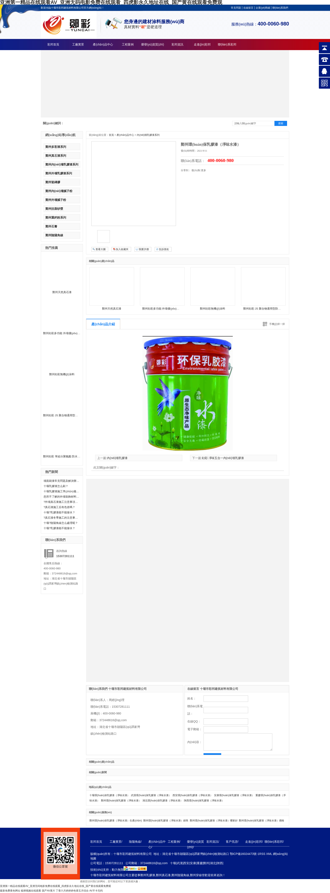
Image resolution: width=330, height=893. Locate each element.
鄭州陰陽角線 (54, 235)
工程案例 (128, 44)
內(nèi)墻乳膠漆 (117, 458)
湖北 (213, 863)
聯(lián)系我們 (280, 7)
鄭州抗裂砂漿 (54, 208)
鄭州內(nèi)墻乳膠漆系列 (61, 164)
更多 (203, 170)
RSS (262, 854)
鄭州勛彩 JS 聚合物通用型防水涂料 (64, 415)
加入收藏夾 (122, 249)
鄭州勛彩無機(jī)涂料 (61, 374)
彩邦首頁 (53, 44)
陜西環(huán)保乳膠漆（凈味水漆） (204, 800)
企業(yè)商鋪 (263, 7)
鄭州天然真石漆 (62, 292)
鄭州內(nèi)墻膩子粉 (58, 191)
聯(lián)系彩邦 (227, 44)
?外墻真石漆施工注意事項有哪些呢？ (61, 501)
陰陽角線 (135, 841)
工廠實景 (78, 44)
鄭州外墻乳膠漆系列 (58, 173)
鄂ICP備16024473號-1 (244, 854)
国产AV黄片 (48, 890)
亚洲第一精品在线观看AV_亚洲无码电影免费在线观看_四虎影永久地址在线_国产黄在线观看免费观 (55, 886)
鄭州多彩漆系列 (55, 146)
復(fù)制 (196, 170)
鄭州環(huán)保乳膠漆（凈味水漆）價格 (261, 820)
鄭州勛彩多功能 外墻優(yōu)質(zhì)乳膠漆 (68, 333)
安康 (193, 863)
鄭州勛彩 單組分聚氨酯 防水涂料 (63, 456)
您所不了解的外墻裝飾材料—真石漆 (61, 496)
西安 (186, 863)
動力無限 (118, 869)
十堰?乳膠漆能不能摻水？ (59, 528)
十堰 (173, 863)
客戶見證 (232, 841)
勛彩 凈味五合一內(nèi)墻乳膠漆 (223, 458)
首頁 (111, 134)
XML (269, 854)
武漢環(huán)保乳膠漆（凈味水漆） (151, 795)
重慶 (200, 863)
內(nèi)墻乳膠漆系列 (148, 134)
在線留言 (248, 7)
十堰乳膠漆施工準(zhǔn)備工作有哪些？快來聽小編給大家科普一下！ (61, 491)
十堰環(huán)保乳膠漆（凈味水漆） (109, 795)
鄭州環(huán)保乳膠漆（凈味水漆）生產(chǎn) (115, 820)
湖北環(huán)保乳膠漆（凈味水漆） (162, 800)
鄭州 (206, 863)
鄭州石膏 (51, 226)
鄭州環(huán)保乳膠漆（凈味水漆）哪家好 (214, 820)
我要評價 (144, 249)
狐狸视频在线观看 (31, 890)
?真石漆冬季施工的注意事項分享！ (61, 517)
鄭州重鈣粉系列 (55, 217)
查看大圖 (101, 249)
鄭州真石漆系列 (55, 155)
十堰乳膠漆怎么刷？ (56, 486)
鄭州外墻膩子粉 (55, 200)
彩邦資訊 (177, 44)
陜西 (220, 863)
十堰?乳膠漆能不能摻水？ (59, 512)
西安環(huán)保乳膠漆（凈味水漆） (193, 795)
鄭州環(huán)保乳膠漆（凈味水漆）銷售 (166, 820)
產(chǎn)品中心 (103, 44)
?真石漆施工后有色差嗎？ (59, 507)
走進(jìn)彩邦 (202, 44)
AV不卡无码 (96, 890)
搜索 (280, 123)
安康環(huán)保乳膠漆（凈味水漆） (234, 795)
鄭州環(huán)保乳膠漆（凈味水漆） (121, 800)
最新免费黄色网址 (10, 890)
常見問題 (236, 7)
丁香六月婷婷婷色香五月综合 (72, 890)
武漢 (180, 863)
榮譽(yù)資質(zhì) (152, 44)
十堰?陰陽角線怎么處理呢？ (61, 523)
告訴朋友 (164, 249)
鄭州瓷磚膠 (52, 182)
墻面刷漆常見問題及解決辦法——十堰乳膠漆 (61, 480)
